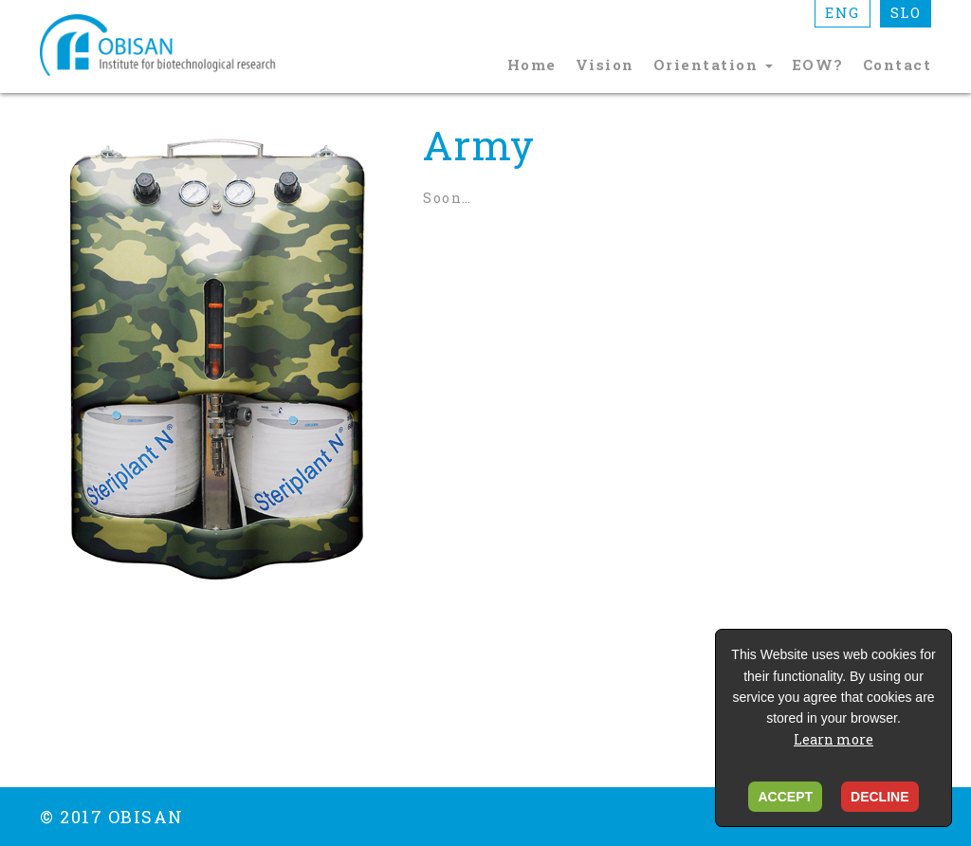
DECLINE (879, 796)
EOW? (818, 64)
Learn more (833, 739)
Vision (605, 64)
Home (532, 64)
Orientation (713, 64)
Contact (897, 64)
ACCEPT (785, 796)
